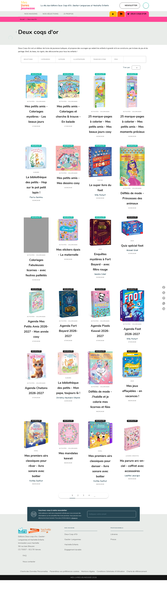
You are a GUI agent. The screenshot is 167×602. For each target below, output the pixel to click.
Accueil (22, 19)
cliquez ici (74, 518)
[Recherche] (146, 5)
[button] (129, 6)
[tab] (20, 14)
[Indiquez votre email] (108, 514)
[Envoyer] (133, 514)
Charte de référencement (137, 571)
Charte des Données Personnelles (34, 571)
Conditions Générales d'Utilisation (111, 571)
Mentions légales (88, 571)
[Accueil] (28, 5)
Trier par (126, 67)
